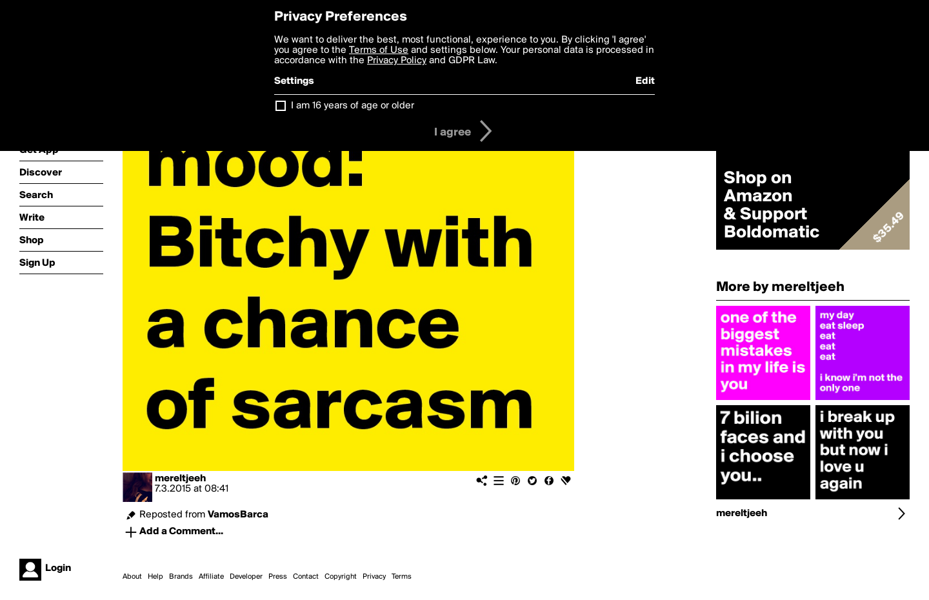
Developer (246, 577)
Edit (645, 81)
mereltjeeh (180, 479)
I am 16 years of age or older (352, 106)
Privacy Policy (396, 60)
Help (155, 577)
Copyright (341, 577)
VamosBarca (238, 515)
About (132, 577)
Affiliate (211, 577)
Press (277, 577)
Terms (402, 577)
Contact (306, 577)
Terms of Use (378, 50)
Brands (181, 577)
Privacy (374, 577)
